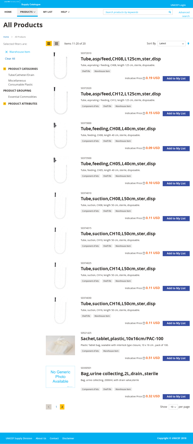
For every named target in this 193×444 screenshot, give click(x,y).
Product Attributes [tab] (22, 87)
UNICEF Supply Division (19, 438)
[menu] (48, 12)
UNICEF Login (178, 5)
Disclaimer (68, 438)
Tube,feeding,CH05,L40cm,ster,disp (118, 164)
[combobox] (138, 12)
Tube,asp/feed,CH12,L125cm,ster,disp (121, 94)
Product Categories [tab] (23, 69)
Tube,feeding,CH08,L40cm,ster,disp (118, 129)
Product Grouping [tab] (22, 74)
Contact (54, 438)
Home (6, 36)
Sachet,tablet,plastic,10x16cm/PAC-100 (122, 339)
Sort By (151, 43)
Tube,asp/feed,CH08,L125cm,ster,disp (121, 59)
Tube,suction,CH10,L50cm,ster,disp (118, 234)
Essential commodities (22, 81)
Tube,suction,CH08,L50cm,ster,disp (118, 199)
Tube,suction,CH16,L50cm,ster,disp (118, 304)
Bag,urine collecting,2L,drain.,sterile (119, 373)
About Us (41, 438)
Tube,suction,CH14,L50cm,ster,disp (118, 269)
